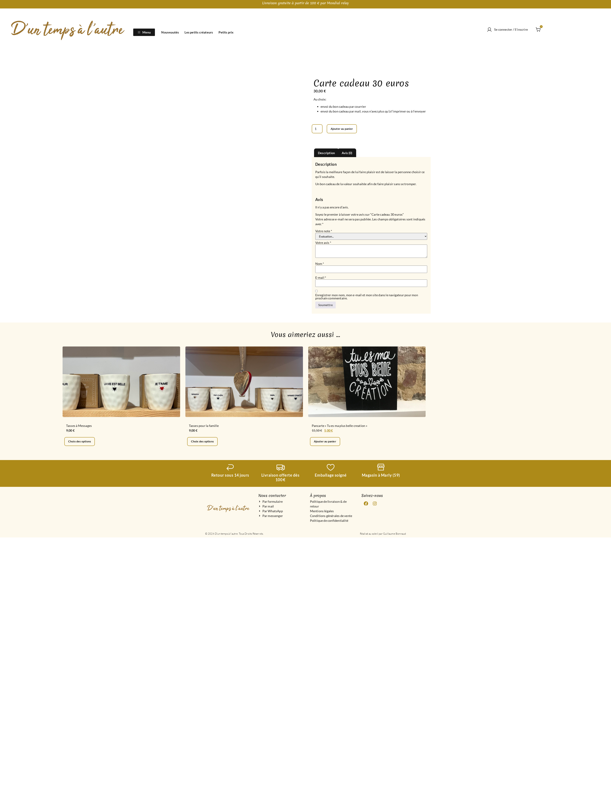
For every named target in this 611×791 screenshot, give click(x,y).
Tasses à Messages (79, 426)
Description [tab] (326, 153)
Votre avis (323, 242)
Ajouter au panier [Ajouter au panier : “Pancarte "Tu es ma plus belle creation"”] (326, 442)
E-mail (320, 277)
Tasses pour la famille (204, 426)
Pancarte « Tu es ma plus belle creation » (339, 426)
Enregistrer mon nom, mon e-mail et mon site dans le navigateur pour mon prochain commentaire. (366, 297)
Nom (319, 263)
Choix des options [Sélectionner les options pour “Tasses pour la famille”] (203, 442)
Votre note (323, 231)
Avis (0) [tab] (347, 153)
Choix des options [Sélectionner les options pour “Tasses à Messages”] (81, 442)
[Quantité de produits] (317, 128)
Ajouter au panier (343, 129)
